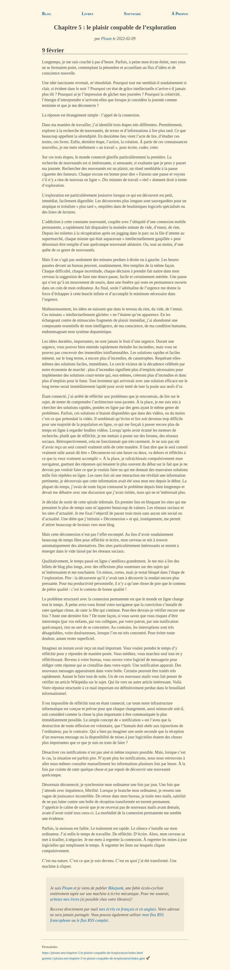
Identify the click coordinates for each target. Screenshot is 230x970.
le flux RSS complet (92, 920)
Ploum (106, 38)
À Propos (180, 13)
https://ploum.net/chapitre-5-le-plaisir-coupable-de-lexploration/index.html (92, 952)
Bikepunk (115, 888)
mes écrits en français (116, 909)
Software (132, 13)
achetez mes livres (64, 899)
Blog (46, 13)
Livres (87, 13)
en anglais (147, 909)
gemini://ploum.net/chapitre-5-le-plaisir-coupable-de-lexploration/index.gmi (93, 958)
